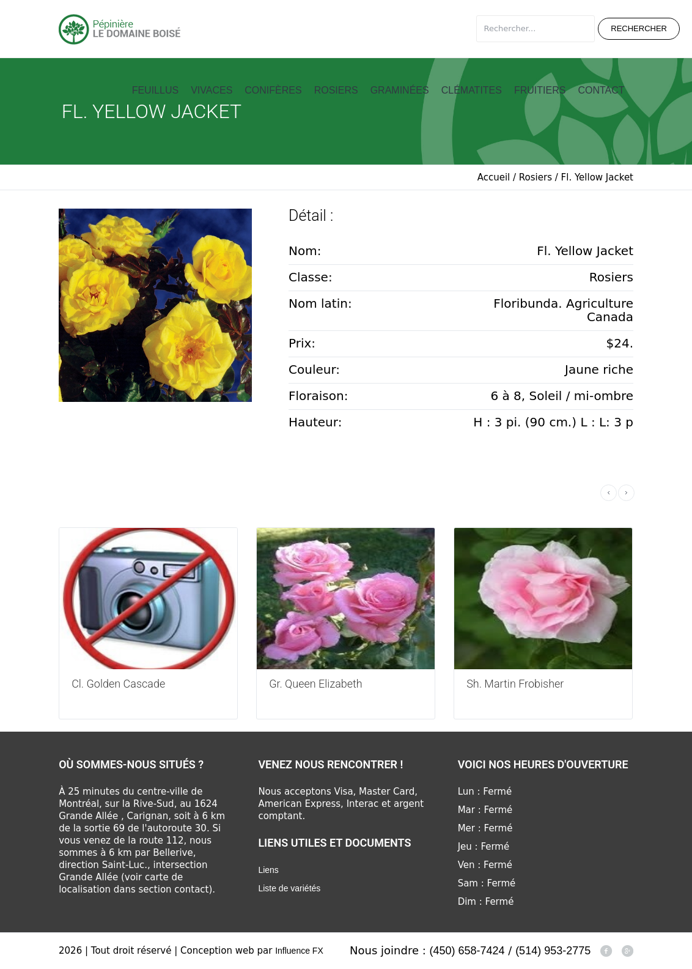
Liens (268, 870)
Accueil (493, 177)
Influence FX (299, 951)
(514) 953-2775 (553, 951)
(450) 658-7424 (467, 951)
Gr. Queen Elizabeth (316, 683)
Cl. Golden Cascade (118, 683)
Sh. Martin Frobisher (515, 683)
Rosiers (535, 177)
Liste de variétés (289, 888)
